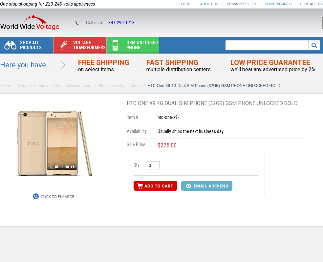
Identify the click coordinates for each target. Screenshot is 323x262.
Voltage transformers (80, 47)
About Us (209, 4)
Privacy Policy (242, 4)
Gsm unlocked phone (132, 47)
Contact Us (311, 4)
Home (186, 4)
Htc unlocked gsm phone (120, 85)
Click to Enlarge (57, 196)
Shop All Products (21, 47)
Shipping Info (278, 4)
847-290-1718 (121, 23)
